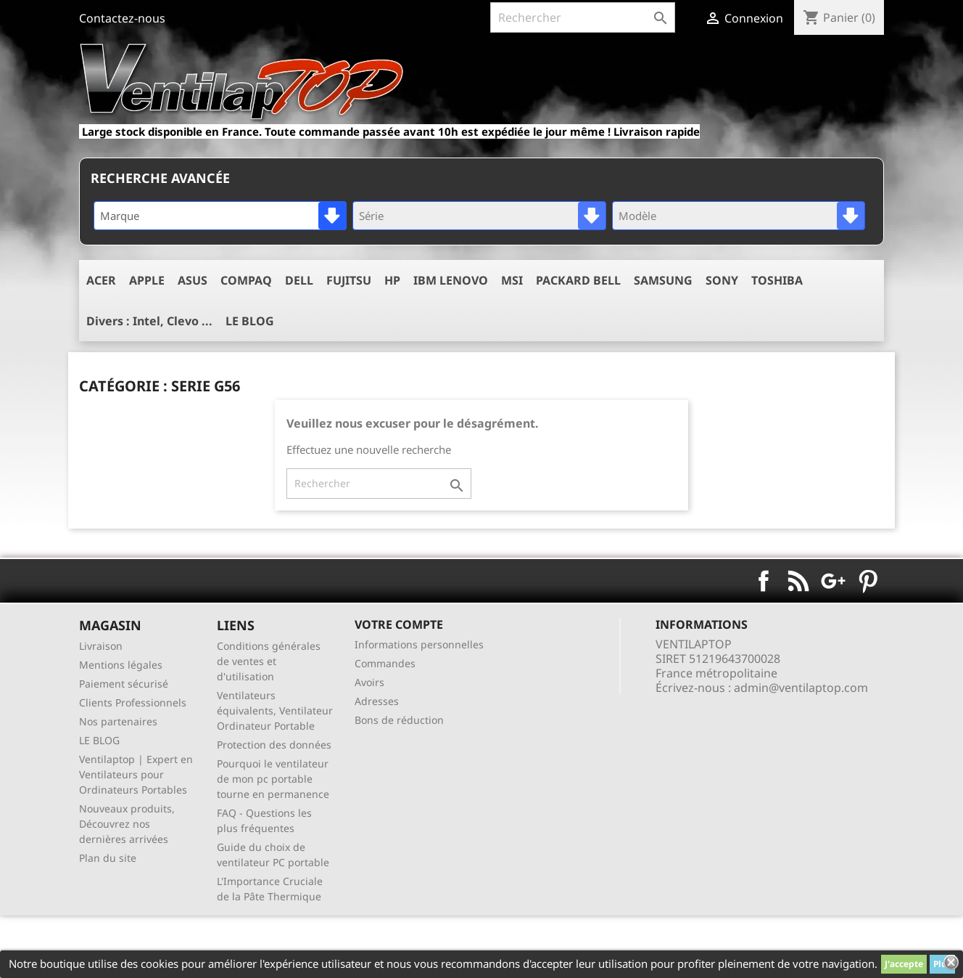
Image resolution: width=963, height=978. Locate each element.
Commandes (385, 663)
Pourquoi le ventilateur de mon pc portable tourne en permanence (273, 779)
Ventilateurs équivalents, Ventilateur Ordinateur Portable (275, 710)
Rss (798, 580)
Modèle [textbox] (637, 215)
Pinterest (868, 580)
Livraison (101, 646)
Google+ (833, 580)
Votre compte (399, 624)
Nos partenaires (118, 721)
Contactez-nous (122, 18)
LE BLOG (99, 740)
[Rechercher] (582, 17)
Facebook (763, 580)
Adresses (377, 701)
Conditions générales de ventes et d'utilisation (269, 661)
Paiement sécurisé (123, 683)
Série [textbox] (371, 215)
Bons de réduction (399, 720)
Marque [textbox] (119, 215)
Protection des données (274, 744)
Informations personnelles (419, 644)
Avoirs (369, 682)
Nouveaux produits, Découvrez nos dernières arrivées (127, 824)
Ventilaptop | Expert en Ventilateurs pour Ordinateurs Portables (136, 774)
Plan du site (107, 858)
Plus (942, 964)
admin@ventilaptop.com (801, 688)
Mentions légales (120, 665)
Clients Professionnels (132, 702)
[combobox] (220, 215)
